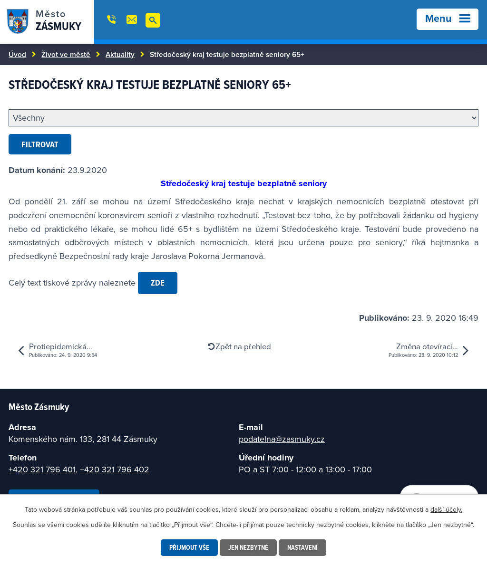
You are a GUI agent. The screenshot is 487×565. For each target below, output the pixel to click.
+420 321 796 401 (42, 469)
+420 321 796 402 (114, 469)
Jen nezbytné (248, 547)
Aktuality (120, 54)
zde (158, 282)
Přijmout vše (189, 547)
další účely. (446, 509)
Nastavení (302, 547)
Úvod (17, 54)
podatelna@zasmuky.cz (282, 439)
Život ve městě (65, 54)
